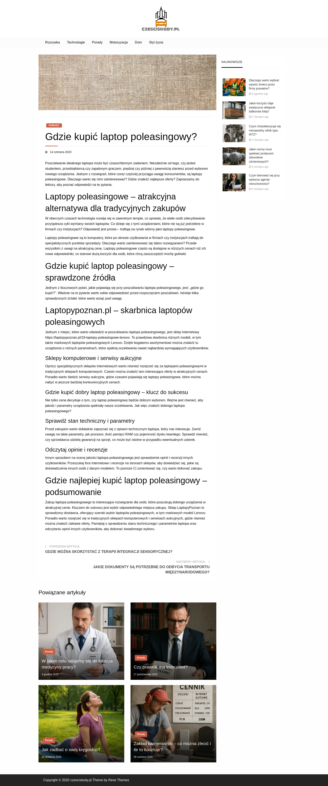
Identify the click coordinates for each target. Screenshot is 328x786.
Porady (97, 42)
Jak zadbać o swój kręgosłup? (71, 749)
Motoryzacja (119, 42)
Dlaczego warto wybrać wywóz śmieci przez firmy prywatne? (264, 84)
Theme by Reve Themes (110, 780)
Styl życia (156, 42)
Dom (138, 42)
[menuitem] (52, 42)
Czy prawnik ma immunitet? (161, 667)
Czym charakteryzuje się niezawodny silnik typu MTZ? (265, 130)
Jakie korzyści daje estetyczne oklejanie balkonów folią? (262, 107)
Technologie (76, 42)
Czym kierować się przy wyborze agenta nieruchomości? (264, 179)
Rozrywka (52, 42)
